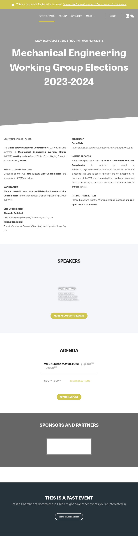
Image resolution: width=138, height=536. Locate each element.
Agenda (63, 16)
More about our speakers (69, 315)
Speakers (76, 16)
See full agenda (69, 397)
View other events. (94, 4)
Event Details (46, 16)
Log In (113, 16)
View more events (69, 516)
